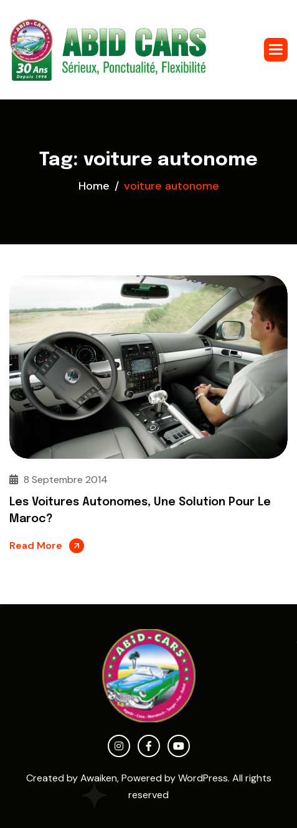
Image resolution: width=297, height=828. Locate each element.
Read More (35, 545)
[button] (276, 50)
